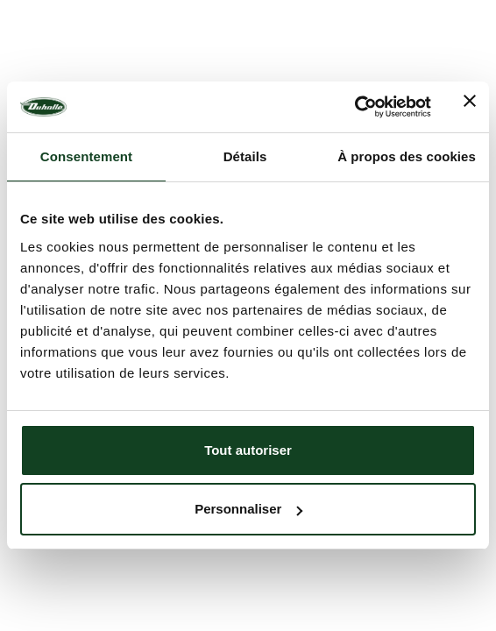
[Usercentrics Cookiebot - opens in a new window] (354, 107)
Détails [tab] (245, 156)
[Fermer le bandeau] (470, 107)
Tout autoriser (248, 450)
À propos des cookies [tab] (406, 156)
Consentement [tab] (86, 156)
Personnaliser (248, 508)
